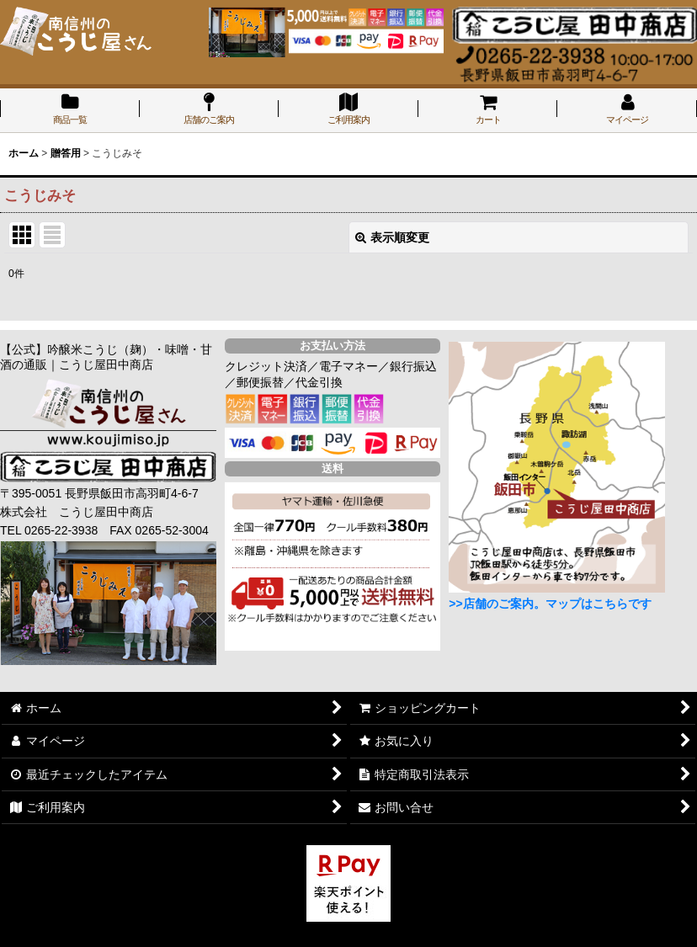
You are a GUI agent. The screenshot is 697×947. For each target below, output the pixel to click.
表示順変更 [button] (392, 237)
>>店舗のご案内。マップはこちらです (550, 603)
